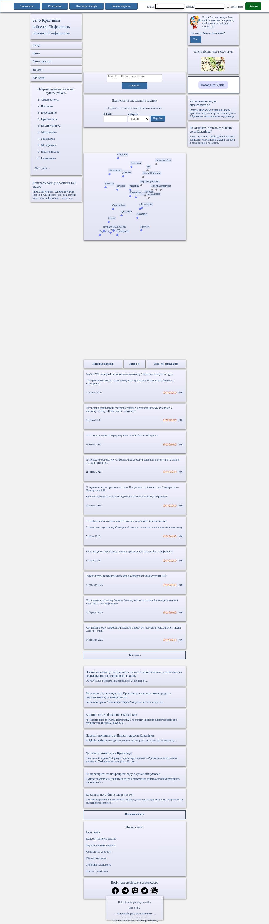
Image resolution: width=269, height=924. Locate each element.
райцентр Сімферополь (51, 27)
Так (195, 39)
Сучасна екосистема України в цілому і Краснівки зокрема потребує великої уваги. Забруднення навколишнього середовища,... (213, 108)
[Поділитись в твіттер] (144, 892)
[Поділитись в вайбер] (135, 892)
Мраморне (48, 138)
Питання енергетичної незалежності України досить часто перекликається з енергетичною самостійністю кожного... (134, 800)
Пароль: (205, 6)
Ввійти (253, 6)
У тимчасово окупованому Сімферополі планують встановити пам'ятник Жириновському (134, 528)
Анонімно (134, 87)
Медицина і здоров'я (98, 853)
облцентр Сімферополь (51, 33)
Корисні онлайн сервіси (100, 846)
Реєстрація (54, 6)
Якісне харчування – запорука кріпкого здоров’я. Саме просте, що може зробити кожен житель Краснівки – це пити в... (56, 190)
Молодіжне (48, 145)
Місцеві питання (96, 859)
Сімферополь (50, 99)
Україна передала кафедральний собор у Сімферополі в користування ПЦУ (126, 577)
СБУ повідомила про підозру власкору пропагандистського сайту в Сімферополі (129, 552)
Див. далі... (134, 907)
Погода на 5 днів (212, 85)
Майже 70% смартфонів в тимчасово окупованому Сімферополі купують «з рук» (129, 375)
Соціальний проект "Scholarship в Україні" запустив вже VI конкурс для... (134, 699)
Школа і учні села (97, 872)
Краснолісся (49, 119)
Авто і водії (93, 833)
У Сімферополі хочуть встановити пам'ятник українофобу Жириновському (126, 522)
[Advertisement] (135, 43)
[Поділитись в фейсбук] (115, 892)
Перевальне (49, 112)
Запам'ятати (235, 6)
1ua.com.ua (27, 6)
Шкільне (47, 106)
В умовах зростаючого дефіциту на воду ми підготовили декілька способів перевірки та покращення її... (134, 779)
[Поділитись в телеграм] (125, 892)
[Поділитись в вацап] (154, 892)
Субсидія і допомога (98, 866)
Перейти (158, 119)
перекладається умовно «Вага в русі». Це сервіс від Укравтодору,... (134, 739)
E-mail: (165, 6)
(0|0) (181, 393)
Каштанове (48, 158)
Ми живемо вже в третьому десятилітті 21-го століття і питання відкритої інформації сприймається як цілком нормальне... (134, 720)
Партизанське (50, 151)
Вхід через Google (86, 6)
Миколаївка (49, 132)
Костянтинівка (51, 125)
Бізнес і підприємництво (101, 840)
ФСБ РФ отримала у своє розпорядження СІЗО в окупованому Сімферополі (127, 497)
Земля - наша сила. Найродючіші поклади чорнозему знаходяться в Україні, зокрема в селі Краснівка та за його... (213, 135)
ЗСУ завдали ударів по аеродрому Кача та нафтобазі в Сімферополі (122, 436)
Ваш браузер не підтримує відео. (134, 141)
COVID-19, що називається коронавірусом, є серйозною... (134, 677)
